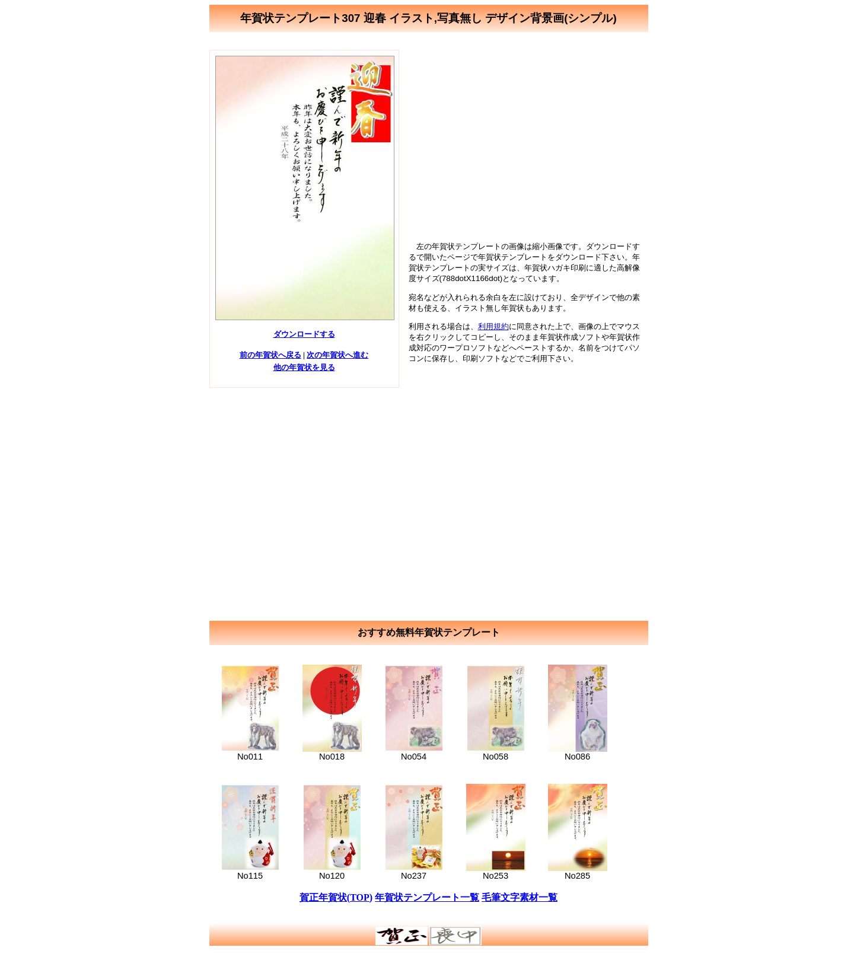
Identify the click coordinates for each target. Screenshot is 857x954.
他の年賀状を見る (304, 367)
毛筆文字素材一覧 (519, 897)
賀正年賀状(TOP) (336, 897)
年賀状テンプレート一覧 (427, 897)
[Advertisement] (527, 133)
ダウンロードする (304, 334)
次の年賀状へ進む (337, 354)
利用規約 (493, 326)
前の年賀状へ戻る (270, 354)
